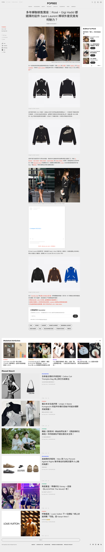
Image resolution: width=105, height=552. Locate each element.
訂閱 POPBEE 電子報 (45, 295)
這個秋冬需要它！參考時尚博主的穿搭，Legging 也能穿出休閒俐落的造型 (48, 302)
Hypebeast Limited (7, 544)
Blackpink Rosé (37, 162)
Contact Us (40, 544)
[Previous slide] (97, 340)
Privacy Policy (68, 544)
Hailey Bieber (59, 160)
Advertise (47, 544)
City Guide (8, 2)
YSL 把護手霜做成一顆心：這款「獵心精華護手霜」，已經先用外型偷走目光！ (64, 363)
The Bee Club (34, 295)
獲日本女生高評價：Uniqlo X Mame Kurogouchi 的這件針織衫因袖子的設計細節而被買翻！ (60, 406)
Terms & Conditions (57, 544)
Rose (37, 325)
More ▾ (40, 539)
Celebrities (31, 359)
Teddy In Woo (60, 328)
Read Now (93, 40)
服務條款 (41, 319)
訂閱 (75, 316)
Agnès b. (72, 65)
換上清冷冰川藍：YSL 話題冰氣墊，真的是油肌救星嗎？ (88, 362)
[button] (91, 65)
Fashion (4, 26)
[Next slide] (100, 340)
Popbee (3, 2)
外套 (40, 328)
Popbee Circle (15, 2)
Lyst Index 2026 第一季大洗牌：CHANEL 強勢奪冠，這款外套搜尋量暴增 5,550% (14, 363)
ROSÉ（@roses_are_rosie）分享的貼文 (46, 246)
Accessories (45, 373)
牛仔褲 (63, 65)
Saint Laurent (41, 67)
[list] (54, 45)
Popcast (21, 2)
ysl (31, 325)
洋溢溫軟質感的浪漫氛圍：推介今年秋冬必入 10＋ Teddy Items (45, 304)
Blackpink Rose (48, 328)
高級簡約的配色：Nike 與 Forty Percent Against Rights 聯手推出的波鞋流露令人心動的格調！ (60, 461)
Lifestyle (44, 428)
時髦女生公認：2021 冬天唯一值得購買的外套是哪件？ (43, 300)
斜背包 (35, 165)
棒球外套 (69, 328)
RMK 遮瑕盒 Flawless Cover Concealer (94, 60)
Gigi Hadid (36, 160)
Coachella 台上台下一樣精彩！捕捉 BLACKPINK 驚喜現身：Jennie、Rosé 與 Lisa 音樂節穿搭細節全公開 (39, 363)
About (33, 544)
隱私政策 (45, 319)
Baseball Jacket (66, 325)
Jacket (44, 325)
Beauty (55, 359)
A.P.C (59, 65)
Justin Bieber (50, 160)
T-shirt (62, 162)
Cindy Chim (5, 31)
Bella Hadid (43, 160)
